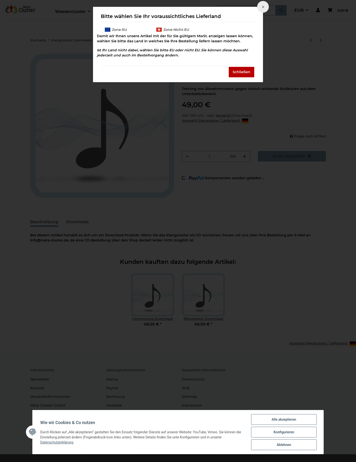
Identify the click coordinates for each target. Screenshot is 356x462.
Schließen (241, 72)
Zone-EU (116, 29)
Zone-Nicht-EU (172, 29)
